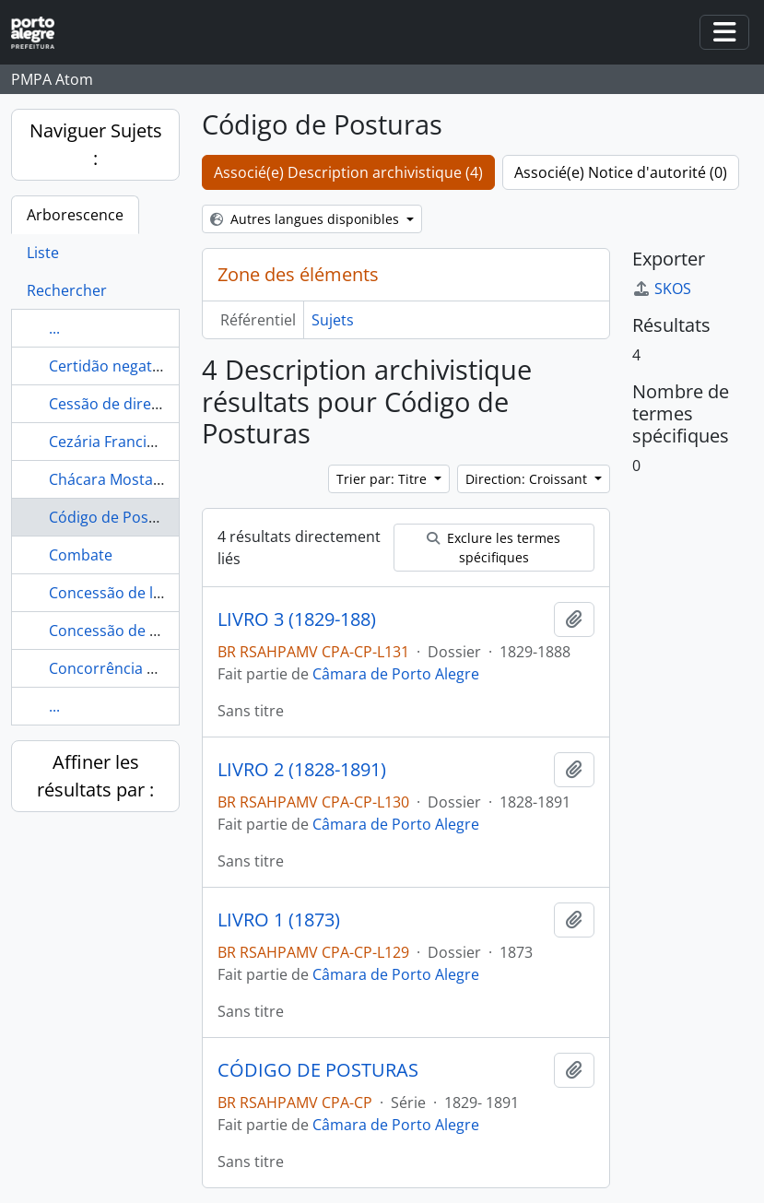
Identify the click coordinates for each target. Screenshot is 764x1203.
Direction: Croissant (528, 479)
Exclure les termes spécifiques (493, 547)
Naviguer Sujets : (95, 144)
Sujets (332, 320)
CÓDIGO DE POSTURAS (317, 1070)
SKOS (661, 288)
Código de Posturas (117, 517)
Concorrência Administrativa (148, 668)
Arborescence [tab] (75, 215)
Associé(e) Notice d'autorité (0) (620, 172)
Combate (80, 555)
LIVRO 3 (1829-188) (296, 619)
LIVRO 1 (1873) (278, 920)
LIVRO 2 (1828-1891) (301, 770)
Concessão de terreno (126, 630)
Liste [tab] (43, 252)
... (54, 328)
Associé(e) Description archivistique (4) (348, 172)
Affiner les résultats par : (95, 775)
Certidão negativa (110, 366)
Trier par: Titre (383, 479)
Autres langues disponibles (306, 219)
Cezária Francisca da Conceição (157, 441)
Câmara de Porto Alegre (395, 674)
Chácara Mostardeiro (122, 479)
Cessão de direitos (113, 404)
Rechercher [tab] (67, 290)
